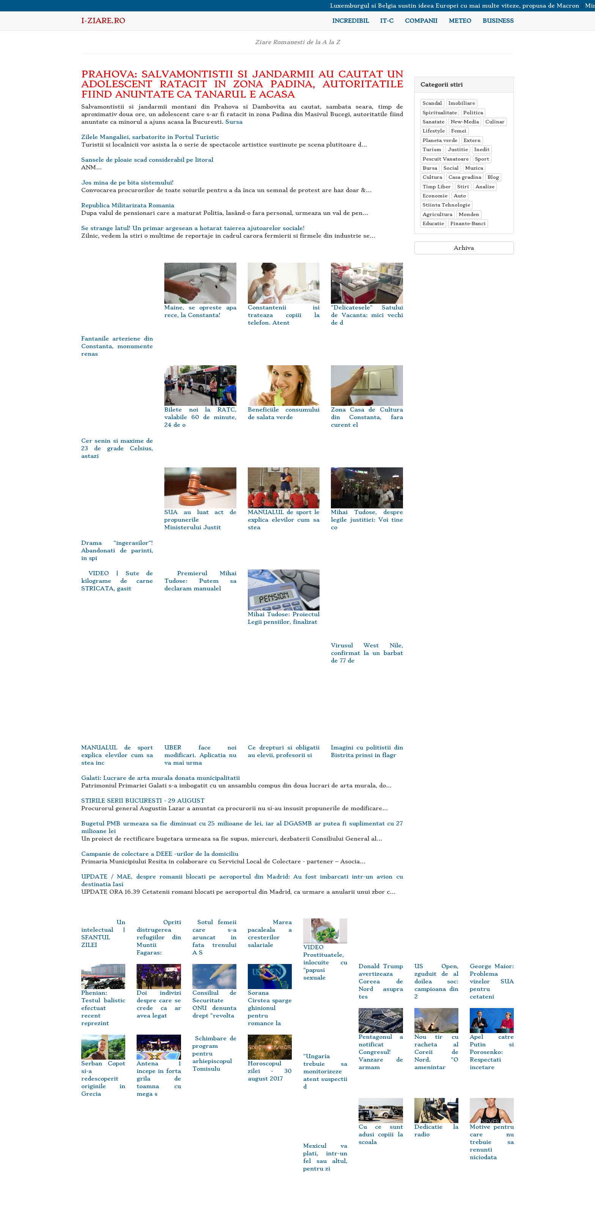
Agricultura (437, 214)
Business (498, 20)
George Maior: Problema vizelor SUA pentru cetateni (492, 968)
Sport (482, 159)
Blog (493, 177)
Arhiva (464, 248)
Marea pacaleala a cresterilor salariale (270, 933)
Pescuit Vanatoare (446, 159)
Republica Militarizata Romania (127, 205)
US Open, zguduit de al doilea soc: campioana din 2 (436, 968)
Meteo (460, 20)
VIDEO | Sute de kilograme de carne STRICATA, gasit (117, 581)
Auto (460, 196)
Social (451, 168)
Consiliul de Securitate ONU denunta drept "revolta (214, 995)
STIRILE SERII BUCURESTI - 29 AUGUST (143, 800)
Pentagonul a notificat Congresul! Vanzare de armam (381, 1043)
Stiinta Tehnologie (446, 205)
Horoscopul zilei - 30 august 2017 (270, 1062)
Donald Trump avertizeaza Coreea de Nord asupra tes (381, 968)
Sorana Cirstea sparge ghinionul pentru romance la (270, 999)
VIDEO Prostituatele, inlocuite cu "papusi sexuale (325, 953)
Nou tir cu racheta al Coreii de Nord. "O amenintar (436, 1043)
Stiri (463, 186)
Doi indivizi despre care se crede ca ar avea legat (159, 995)
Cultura (432, 177)
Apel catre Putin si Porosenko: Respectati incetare (492, 1043)
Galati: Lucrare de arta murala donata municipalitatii (160, 778)
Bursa (430, 168)
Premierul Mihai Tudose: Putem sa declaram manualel (200, 581)
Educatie (433, 223)
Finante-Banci (468, 223)
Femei (458, 131)
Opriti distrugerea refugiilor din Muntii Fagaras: (159, 937)
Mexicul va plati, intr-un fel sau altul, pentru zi (325, 1143)
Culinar (495, 122)
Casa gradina (465, 177)
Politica (473, 112)
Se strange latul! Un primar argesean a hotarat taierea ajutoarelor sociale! (193, 228)
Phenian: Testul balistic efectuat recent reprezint (103, 999)
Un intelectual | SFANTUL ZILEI (103, 933)
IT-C (387, 20)
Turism (432, 149)
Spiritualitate (440, 112)
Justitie (458, 149)
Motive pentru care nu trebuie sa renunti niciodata (492, 1133)
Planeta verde (440, 140)
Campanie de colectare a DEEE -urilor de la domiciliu (159, 853)
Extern (472, 140)
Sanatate (433, 122)
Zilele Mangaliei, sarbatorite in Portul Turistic (150, 137)
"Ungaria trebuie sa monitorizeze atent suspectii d (325, 1058)
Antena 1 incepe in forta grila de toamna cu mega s (159, 1070)
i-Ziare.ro (103, 20)
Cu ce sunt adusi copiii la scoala (381, 1125)
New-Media (465, 122)
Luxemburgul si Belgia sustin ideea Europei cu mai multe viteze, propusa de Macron (460, 5)
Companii (421, 20)
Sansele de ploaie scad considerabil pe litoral (147, 159)
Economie (435, 196)
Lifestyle (434, 131)
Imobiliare (462, 103)
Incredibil (350, 20)
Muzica (474, 168)
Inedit (482, 149)
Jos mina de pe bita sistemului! (127, 182)
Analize (484, 186)
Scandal (432, 103)
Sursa (233, 121)
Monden (469, 214)
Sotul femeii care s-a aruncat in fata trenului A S (214, 937)
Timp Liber (437, 186)
